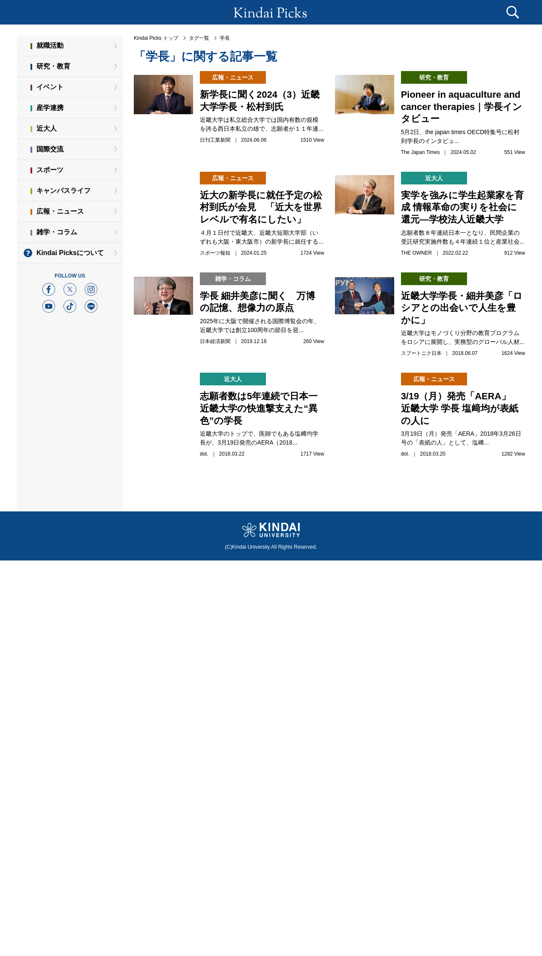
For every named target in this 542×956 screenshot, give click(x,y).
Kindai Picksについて (70, 252)
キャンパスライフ (63, 190)
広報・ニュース (60, 211)
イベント (50, 87)
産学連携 (50, 107)
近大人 (46, 128)
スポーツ (50, 169)
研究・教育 (53, 66)
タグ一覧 (199, 38)
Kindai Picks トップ (156, 38)
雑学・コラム (56, 232)
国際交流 (50, 149)
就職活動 (50, 45)
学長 (225, 38)
